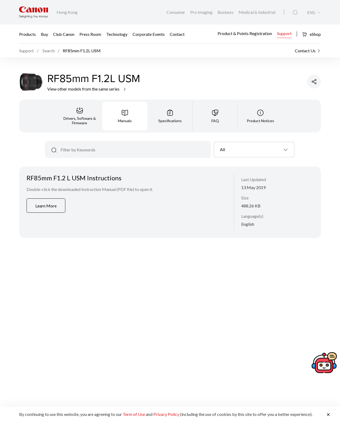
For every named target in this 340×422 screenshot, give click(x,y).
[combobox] (254, 149)
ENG (311, 13)
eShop (311, 34)
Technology (117, 33)
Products (27, 33)
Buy (44, 33)
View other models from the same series (87, 88)
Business (226, 12)
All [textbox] (222, 149)
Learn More (46, 205)
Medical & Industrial (257, 12)
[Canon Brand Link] (33, 12)
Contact (177, 33)
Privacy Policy (166, 414)
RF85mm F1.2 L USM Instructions (74, 178)
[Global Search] (295, 12)
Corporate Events (149, 33)
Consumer (176, 12)
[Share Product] (314, 81)
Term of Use (134, 414)
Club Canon (63, 33)
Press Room (90, 33)
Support (284, 33)
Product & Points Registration (245, 33)
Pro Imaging (201, 12)
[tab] (79, 116)
